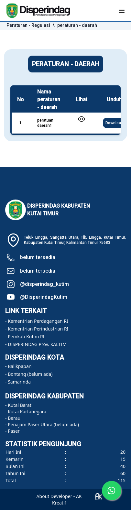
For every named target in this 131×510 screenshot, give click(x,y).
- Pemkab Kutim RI (24, 336)
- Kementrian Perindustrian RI (36, 329)
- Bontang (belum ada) (28, 374)
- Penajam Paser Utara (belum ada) (42, 424)
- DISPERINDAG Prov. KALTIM (36, 344)
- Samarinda (18, 382)
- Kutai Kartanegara (25, 411)
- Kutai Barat (18, 405)
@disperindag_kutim (44, 284)
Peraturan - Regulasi (28, 25)
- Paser (12, 431)
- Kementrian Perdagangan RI (36, 321)
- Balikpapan (18, 366)
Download (114, 123)
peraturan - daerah (77, 25)
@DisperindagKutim (43, 297)
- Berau (12, 418)
